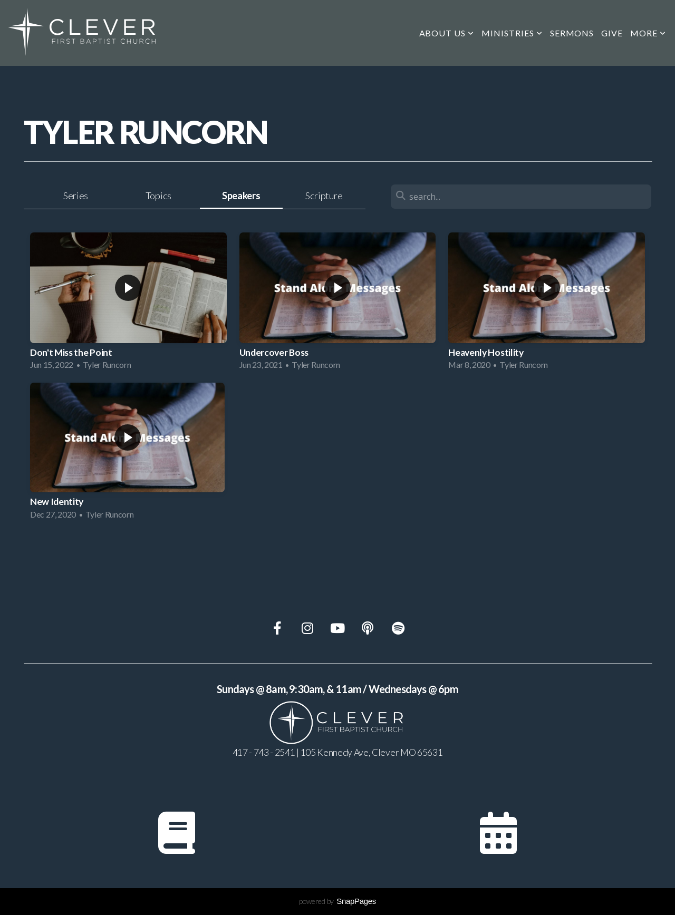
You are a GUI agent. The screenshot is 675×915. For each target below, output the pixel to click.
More (648, 33)
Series (75, 195)
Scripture (323, 195)
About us (447, 33)
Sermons (572, 33)
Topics (158, 195)
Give (612, 33)
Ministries (512, 33)
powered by (337, 901)
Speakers (241, 195)
